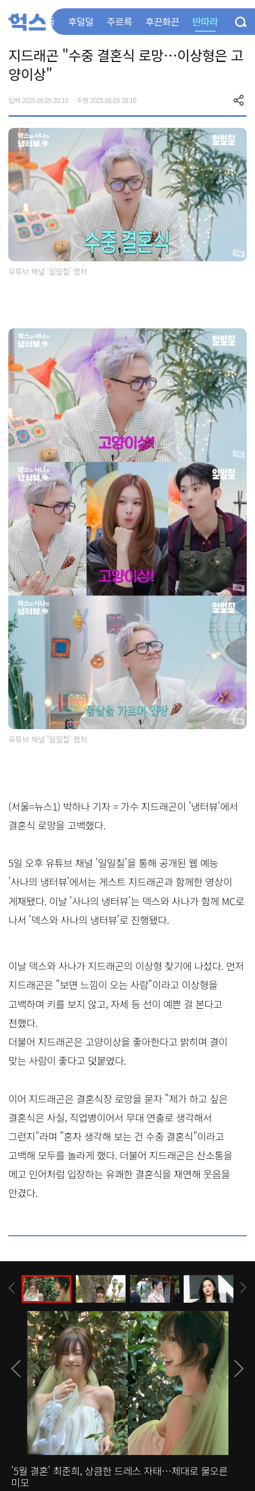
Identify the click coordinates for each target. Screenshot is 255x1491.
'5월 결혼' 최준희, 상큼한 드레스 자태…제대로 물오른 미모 (119, 1476)
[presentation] (11, 1288)
